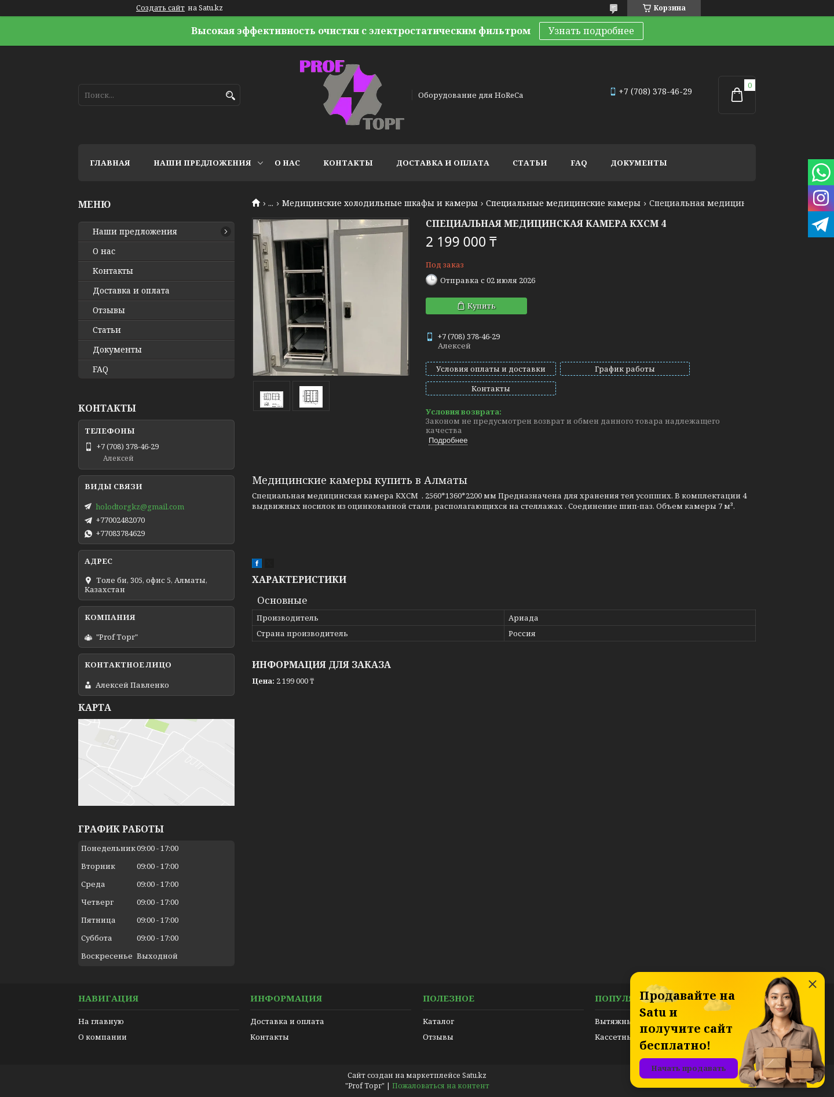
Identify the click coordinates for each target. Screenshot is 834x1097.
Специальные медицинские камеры (563, 203)
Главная (110, 162)
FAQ (578, 162)
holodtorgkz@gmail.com (140, 506)
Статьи (530, 162)
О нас (287, 162)
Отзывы (109, 310)
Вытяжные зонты (629, 1021)
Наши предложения (202, 162)
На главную (101, 1021)
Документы (638, 162)
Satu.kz (474, 1075)
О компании (102, 1037)
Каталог (438, 1021)
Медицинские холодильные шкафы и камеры (380, 203)
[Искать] (230, 96)
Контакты (348, 162)
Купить (481, 305)
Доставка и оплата (442, 162)
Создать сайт (160, 8)
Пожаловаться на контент (440, 1086)
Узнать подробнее (591, 30)
